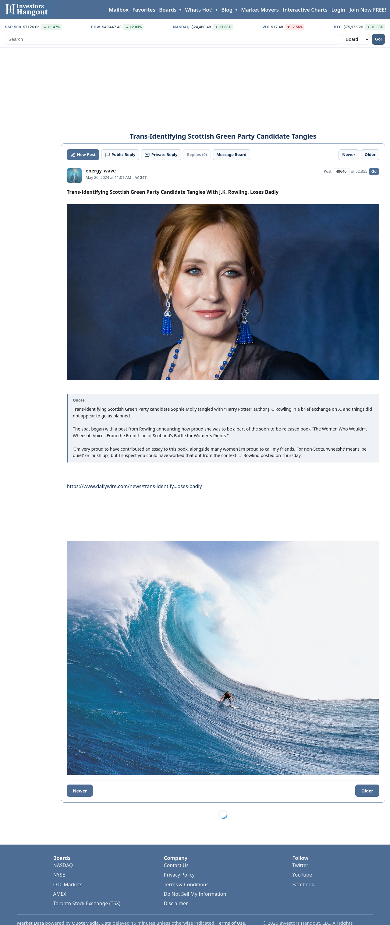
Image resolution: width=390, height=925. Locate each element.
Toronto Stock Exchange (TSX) (86, 903)
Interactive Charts (305, 9)
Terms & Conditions (186, 884)
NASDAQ (63, 865)
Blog (226, 9)
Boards (167, 9)
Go (374, 171)
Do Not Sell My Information (195, 894)
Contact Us (176, 865)
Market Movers (260, 9)
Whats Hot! (199, 9)
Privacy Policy (179, 874)
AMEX (59, 894)
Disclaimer (176, 903)
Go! (378, 39)
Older (367, 791)
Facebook (303, 884)
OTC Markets (67, 884)
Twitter (300, 865)
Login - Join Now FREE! (358, 9)
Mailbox (119, 9)
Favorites (143, 9)
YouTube (302, 874)
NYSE (59, 874)
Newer (80, 791)
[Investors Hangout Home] (27, 9)
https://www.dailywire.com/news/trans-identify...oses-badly (134, 486)
